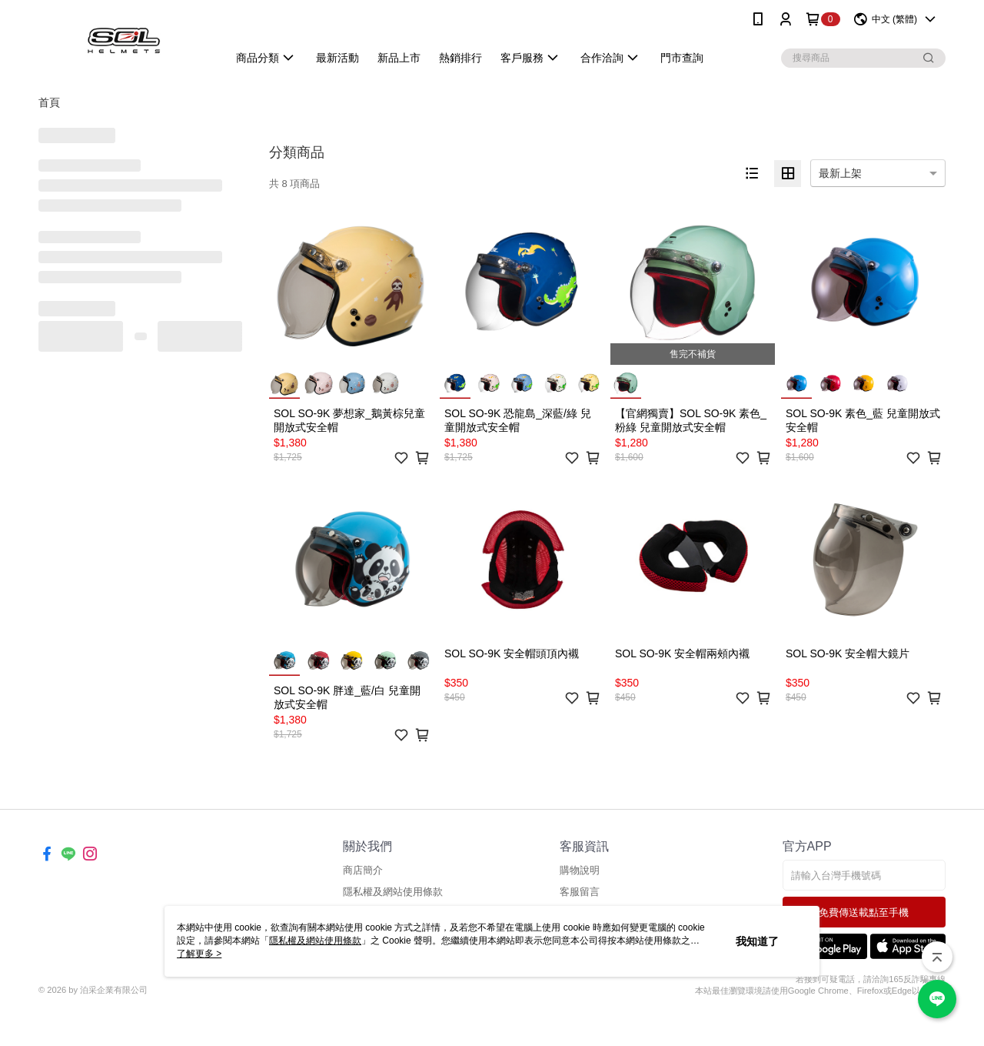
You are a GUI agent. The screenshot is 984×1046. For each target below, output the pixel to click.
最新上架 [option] (840, 173)
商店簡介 (363, 870)
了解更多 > (199, 953)
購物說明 (580, 870)
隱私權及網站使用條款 (393, 891)
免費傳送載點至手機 (864, 912)
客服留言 (580, 891)
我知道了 (757, 941)
